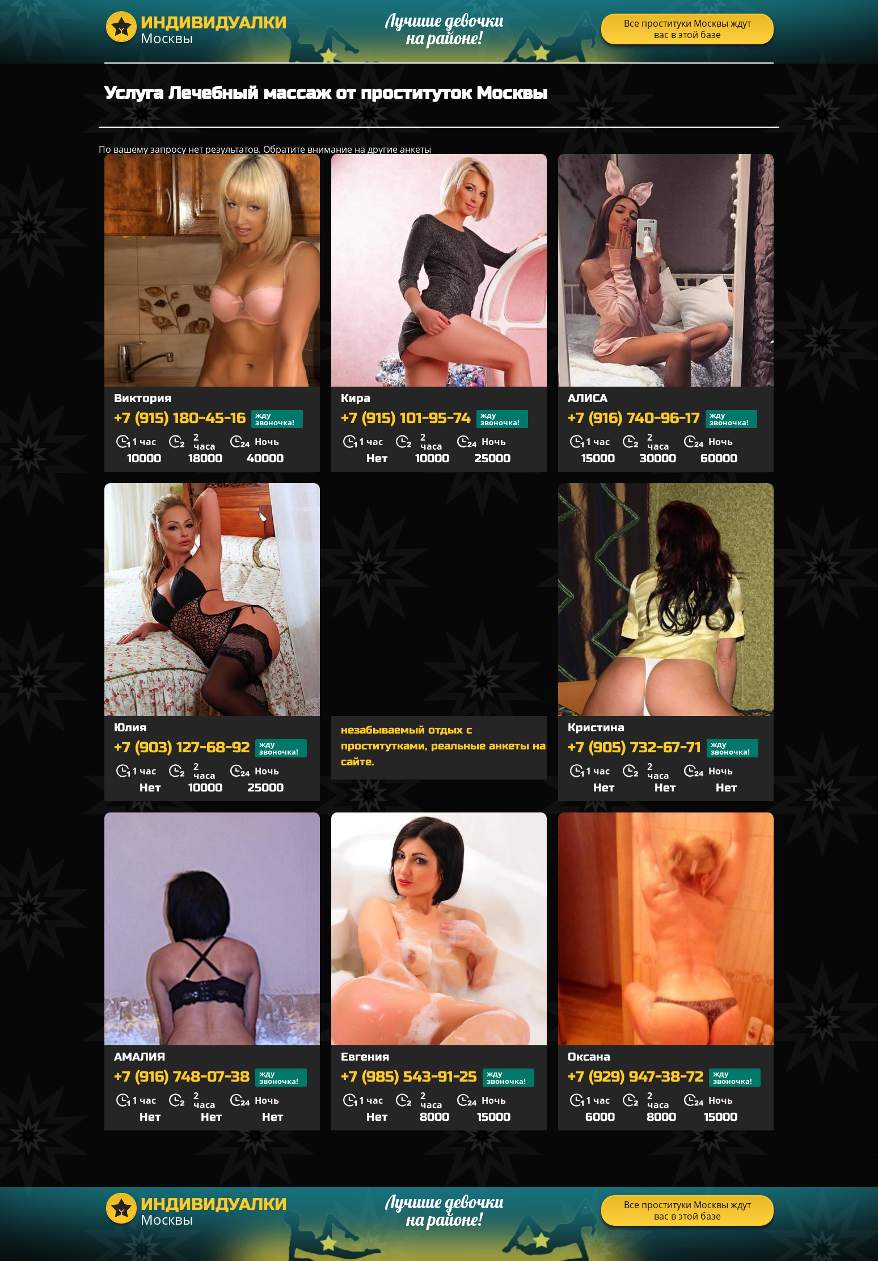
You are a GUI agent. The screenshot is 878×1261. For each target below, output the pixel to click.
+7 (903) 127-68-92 (210, 748)
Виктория (142, 398)
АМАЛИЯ (139, 1057)
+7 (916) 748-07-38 (210, 1078)
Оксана (589, 1057)
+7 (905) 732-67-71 (663, 748)
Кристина (596, 727)
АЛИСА (587, 398)
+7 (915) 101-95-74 (434, 419)
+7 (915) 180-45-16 (208, 419)
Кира (355, 398)
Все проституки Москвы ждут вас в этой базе (687, 29)
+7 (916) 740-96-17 (662, 419)
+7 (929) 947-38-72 (664, 1078)
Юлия (130, 727)
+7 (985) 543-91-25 (437, 1078)
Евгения (365, 1057)
